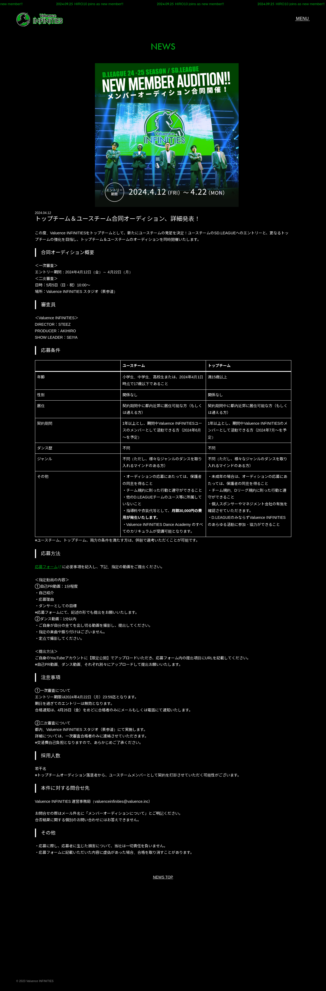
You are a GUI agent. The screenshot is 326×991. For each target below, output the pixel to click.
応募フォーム (46, 567)
